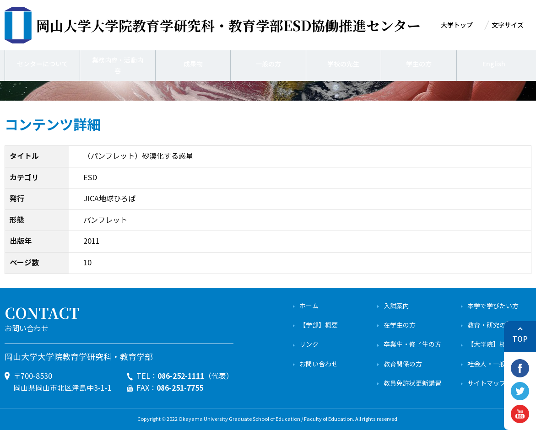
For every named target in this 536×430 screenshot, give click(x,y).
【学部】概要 (318, 325)
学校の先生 (343, 64)
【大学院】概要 (489, 345)
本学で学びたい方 (493, 306)
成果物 (193, 64)
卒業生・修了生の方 (412, 345)
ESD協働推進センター (228, 25)
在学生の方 (400, 325)
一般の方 (268, 64)
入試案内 (396, 306)
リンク (309, 345)
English (494, 64)
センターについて (43, 64)
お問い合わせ (318, 364)
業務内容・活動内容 (118, 64)
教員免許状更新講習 (412, 383)
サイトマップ (486, 383)
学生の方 (418, 64)
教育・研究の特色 (493, 325)
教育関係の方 (403, 364)
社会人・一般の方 (493, 364)
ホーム (309, 306)
